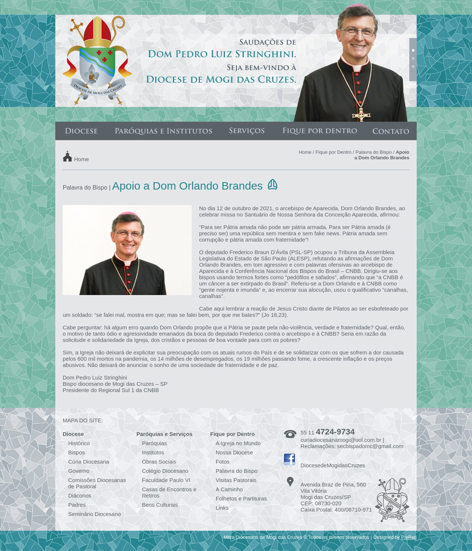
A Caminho (229, 489)
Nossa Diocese (234, 452)
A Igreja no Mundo (238, 443)
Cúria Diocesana (88, 461)
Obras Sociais (159, 461)
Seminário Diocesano (94, 514)
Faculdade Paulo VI (166, 480)
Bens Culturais (160, 505)
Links (222, 508)
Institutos (153, 452)
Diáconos (79, 495)
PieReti (409, 537)
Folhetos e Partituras (241, 498)
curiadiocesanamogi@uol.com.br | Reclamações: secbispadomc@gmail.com (352, 443)
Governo (79, 471)
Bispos (76, 452)
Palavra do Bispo (373, 152)
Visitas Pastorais (236, 480)
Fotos (223, 461)
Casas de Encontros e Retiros (169, 492)
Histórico (79, 443)
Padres (77, 505)
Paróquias (154, 443)
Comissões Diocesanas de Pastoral (97, 483)
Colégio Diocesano (165, 471)
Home (81, 159)
